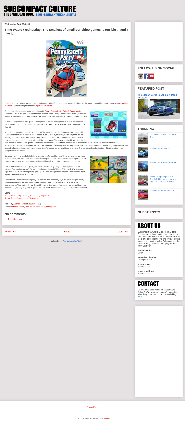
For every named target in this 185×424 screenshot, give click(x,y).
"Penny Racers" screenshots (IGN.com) (21, 198)
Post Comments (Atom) (72, 241)
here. (140, 297)
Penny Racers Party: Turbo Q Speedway (62, 111)
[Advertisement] (159, 41)
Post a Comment (15, 219)
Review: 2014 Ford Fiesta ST (163, 191)
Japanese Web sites (43, 106)
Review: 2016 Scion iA (160, 148)
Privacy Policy (92, 407)
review (21, 207)
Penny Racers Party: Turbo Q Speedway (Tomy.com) (27, 195)
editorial (14, 207)
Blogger (107, 418)
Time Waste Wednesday (35, 207)
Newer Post (10, 231)
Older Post (123, 231)
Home (67, 231)
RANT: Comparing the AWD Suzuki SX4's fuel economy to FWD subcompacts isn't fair (163, 179)
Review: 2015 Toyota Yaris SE (163, 162)
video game (51, 207)
